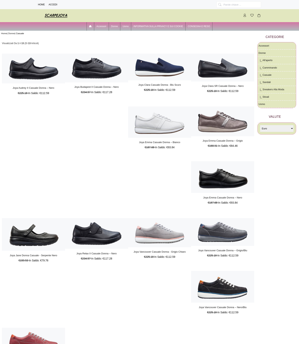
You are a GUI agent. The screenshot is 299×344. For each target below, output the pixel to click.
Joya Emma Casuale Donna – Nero (222, 197)
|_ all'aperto (265, 60)
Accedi (53, 4)
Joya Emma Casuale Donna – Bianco (159, 142)
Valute (275, 116)
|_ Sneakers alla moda (271, 89)
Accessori (101, 26)
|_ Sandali (265, 82)
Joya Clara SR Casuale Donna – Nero (223, 86)
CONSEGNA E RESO (199, 26)
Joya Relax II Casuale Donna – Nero (96, 253)
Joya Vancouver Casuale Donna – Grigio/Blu (222, 250)
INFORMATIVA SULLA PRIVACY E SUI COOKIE (158, 26)
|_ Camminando (268, 67)
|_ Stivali (264, 96)
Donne (11, 33)
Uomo (126, 26)
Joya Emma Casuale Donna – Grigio (223, 140)
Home (41, 4)
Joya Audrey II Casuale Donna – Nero (33, 87)
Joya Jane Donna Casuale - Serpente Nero (33, 255)
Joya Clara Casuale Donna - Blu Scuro (159, 84)
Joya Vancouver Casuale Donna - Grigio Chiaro (159, 251)
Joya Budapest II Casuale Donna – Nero (96, 86)
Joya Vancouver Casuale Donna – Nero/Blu (223, 307)
